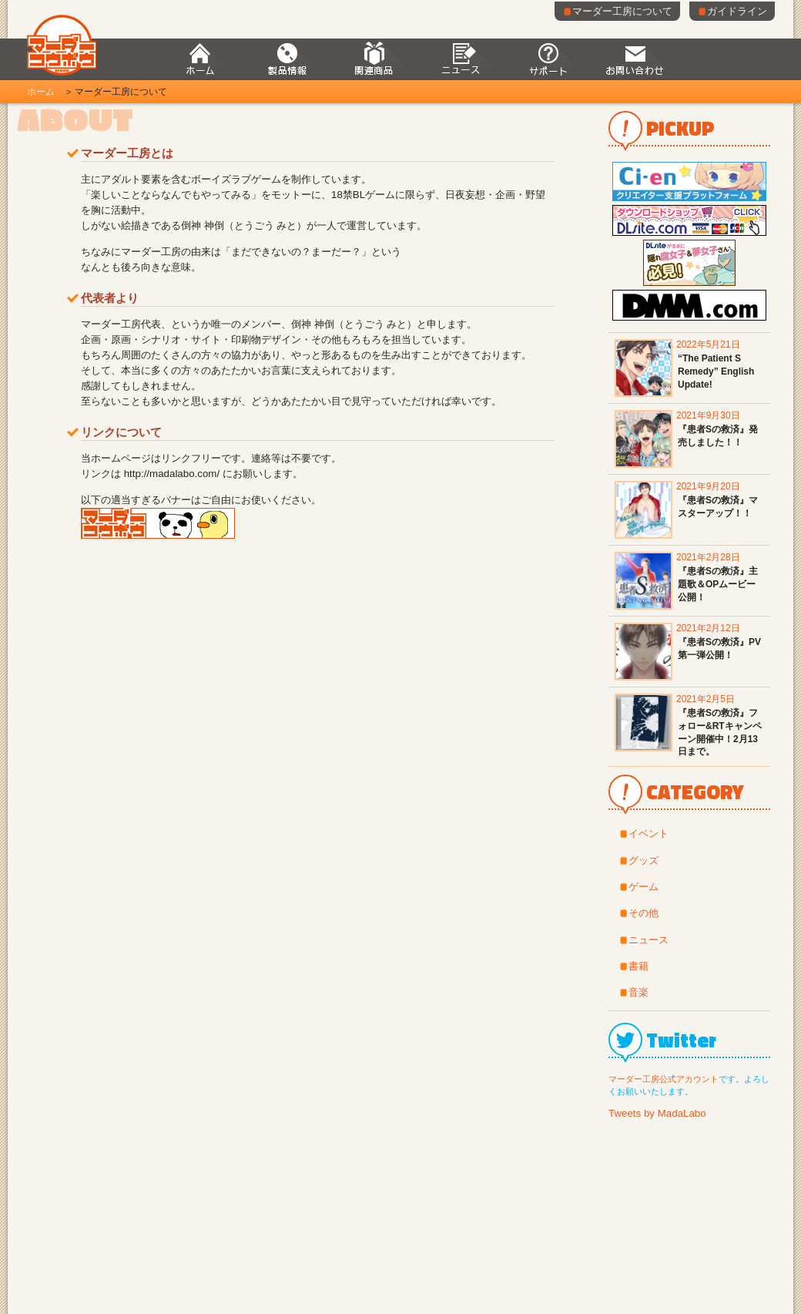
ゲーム (643, 886)
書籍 (638, 966)
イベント (648, 833)
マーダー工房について (617, 11)
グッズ (643, 860)
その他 (643, 913)
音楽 (638, 992)
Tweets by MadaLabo (657, 1113)
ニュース (648, 940)
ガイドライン (732, 11)
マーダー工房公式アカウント (663, 1079)
